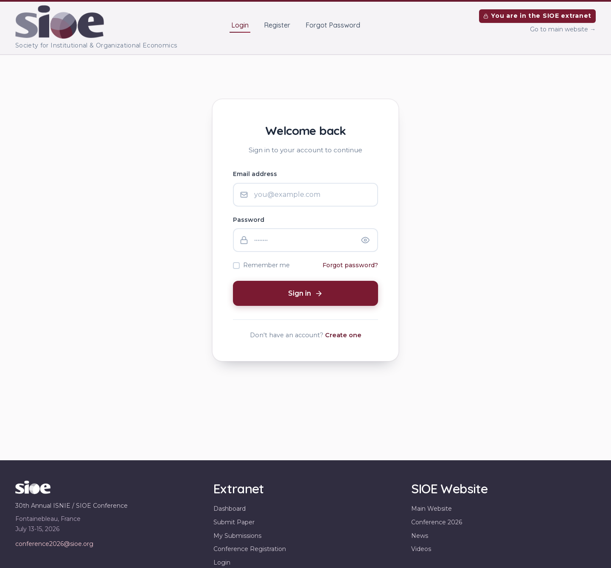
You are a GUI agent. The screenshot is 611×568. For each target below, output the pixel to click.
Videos (421, 549)
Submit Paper (234, 522)
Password (248, 220)
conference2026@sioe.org (54, 544)
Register (277, 25)
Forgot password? (350, 265)
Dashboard (229, 508)
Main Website (431, 508)
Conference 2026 (436, 522)
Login (240, 25)
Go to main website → (563, 29)
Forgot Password (333, 25)
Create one (343, 335)
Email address (255, 174)
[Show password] (365, 240)
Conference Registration (249, 549)
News (419, 536)
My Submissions (237, 536)
